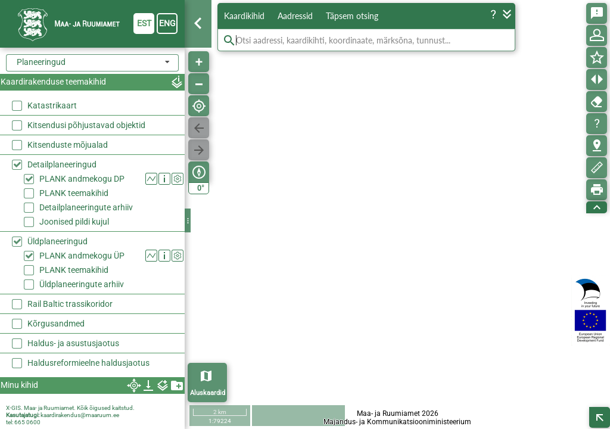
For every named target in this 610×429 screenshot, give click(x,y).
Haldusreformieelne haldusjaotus (88, 363)
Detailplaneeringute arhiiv (86, 207)
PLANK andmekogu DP (82, 179)
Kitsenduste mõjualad (67, 145)
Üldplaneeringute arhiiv (81, 284)
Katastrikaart (52, 105)
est (144, 23)
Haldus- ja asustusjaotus (73, 343)
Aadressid (295, 16)
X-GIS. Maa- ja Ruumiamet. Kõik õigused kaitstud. (70, 408)
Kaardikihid (244, 16)
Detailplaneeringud (62, 164)
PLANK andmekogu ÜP (82, 255)
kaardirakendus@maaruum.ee (80, 415)
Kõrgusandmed (56, 323)
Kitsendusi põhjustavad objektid (86, 125)
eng (167, 23)
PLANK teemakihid (73, 193)
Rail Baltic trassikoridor (70, 304)
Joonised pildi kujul (74, 221)
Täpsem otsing (352, 16)
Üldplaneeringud (57, 241)
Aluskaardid (207, 393)
